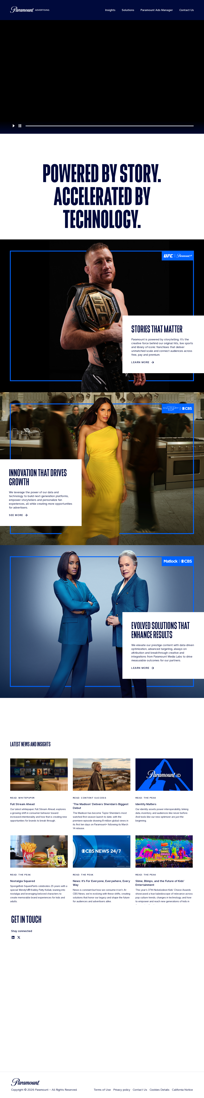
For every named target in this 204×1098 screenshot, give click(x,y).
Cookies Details (159, 1089)
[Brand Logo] (44, 1082)
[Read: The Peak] (164, 816)
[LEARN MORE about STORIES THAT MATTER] (143, 362)
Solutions (128, 10)
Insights (110, 10)
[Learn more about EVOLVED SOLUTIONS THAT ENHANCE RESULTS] (143, 668)
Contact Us (186, 10)
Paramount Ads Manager (157, 10)
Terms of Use (102, 1089)
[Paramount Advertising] (29, 9)
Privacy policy (121, 1089)
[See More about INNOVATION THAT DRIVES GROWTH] (18, 515)
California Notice (182, 1089)
